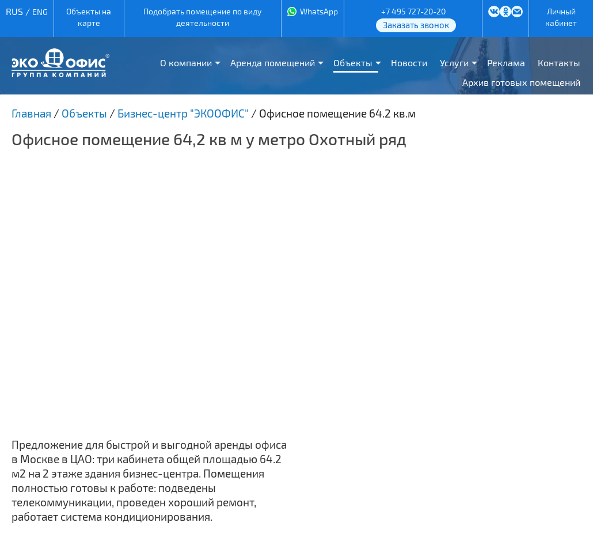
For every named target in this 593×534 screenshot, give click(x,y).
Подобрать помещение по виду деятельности (202, 17)
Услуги (454, 62)
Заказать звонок (416, 25)
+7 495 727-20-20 (413, 11)
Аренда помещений (272, 62)
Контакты (559, 62)
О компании (186, 62)
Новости (409, 62)
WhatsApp (319, 11)
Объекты (352, 62)
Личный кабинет (561, 17)
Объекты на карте (88, 17)
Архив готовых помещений (521, 82)
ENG (40, 12)
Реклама (506, 62)
